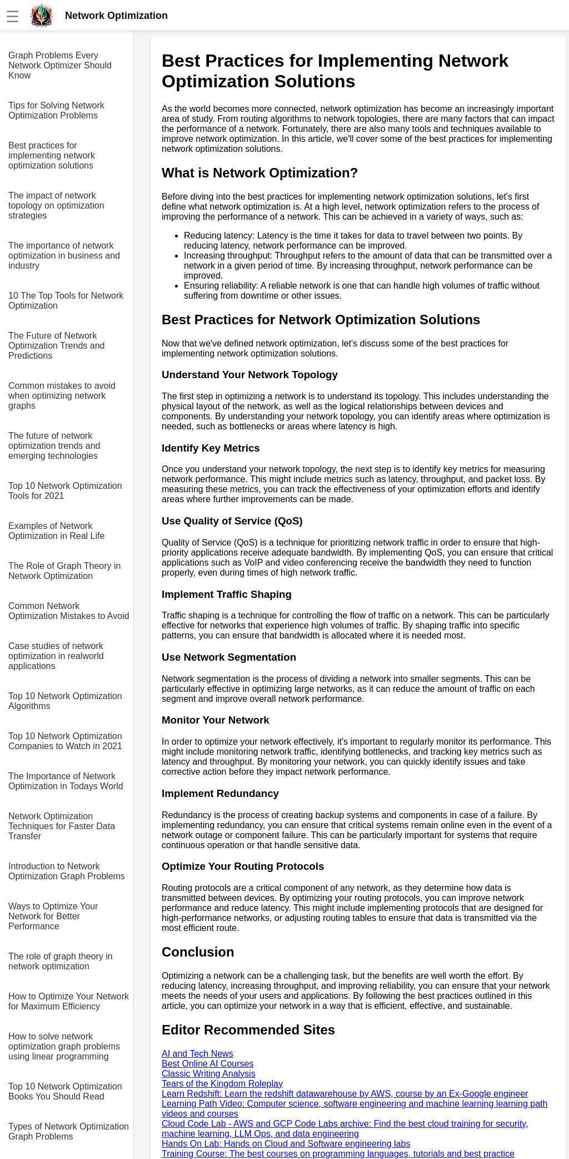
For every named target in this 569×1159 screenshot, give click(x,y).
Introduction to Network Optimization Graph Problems (66, 871)
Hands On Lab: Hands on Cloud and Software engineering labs (286, 1143)
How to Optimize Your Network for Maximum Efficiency (68, 1001)
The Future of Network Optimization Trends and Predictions (56, 345)
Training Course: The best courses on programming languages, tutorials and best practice (338, 1153)
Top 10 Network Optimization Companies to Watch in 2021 (65, 741)
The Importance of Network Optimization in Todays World (65, 781)
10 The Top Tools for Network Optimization (65, 300)
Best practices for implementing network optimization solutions (51, 155)
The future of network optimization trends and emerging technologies (54, 445)
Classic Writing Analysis (209, 1073)
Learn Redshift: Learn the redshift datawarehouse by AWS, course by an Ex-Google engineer (345, 1093)
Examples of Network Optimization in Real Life (56, 531)
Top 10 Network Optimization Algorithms (65, 701)
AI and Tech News (197, 1053)
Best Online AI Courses (207, 1063)
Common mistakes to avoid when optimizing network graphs (62, 395)
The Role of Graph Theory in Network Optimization (64, 571)
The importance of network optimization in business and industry (64, 255)
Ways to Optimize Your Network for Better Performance (53, 916)
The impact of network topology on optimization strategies (56, 205)
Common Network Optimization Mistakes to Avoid (68, 611)
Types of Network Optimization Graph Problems (68, 1131)
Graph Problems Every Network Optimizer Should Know (60, 65)
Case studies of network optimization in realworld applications (56, 656)
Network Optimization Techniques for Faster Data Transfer (61, 826)
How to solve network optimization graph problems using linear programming (64, 1046)
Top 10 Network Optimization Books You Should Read (65, 1091)
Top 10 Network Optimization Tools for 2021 (65, 491)
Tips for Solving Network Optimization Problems (56, 110)
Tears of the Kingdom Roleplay (222, 1083)
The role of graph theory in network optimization (60, 961)
